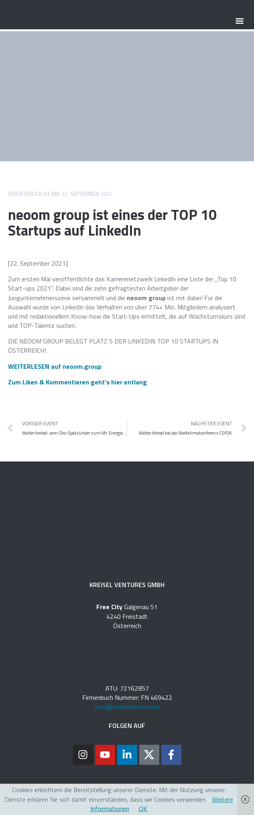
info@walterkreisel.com (127, 706)
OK (143, 808)
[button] (239, 20)
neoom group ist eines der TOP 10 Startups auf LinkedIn (112, 222)
